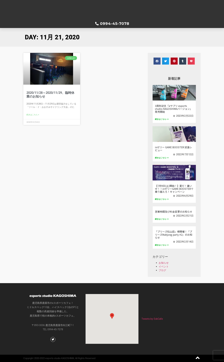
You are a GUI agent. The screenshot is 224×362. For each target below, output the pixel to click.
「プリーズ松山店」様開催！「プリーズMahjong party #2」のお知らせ (173, 234)
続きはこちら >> (162, 119)
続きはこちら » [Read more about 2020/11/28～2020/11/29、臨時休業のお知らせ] (32, 115)
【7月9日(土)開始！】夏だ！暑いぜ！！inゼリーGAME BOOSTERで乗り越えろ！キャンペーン (174, 189)
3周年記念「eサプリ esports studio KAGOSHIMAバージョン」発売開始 (173, 109)
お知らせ (164, 262)
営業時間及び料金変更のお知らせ (173, 211)
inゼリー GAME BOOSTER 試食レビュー (173, 148)
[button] (157, 61)
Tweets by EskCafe (152, 318)
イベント (164, 266)
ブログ (162, 270)
